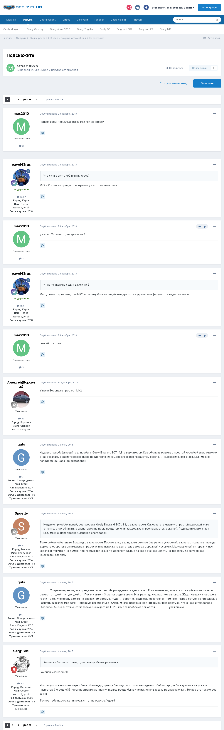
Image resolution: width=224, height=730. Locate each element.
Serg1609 (21, 651)
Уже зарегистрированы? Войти (173, 7)
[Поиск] (193, 20)
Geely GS (105, 29)
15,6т (21, 196)
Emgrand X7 (146, 29)
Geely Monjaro (11, 29)
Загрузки (82, 19)
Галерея (99, 19)
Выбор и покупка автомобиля (59, 69)
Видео (66, 19)
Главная (11, 19)
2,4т (21, 683)
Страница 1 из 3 (53, 99)
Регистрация (209, 7)
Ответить (207, 83)
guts (21, 444)
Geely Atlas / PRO (60, 29)
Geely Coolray (35, 29)
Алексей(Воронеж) (21, 384)
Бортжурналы (48, 19)
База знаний (118, 19)
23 (21, 418)
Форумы (28, 21)
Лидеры (137, 19)
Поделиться (174, 67)
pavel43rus (21, 164)
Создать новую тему (173, 83)
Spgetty (21, 513)
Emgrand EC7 (124, 29)
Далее (27, 99)
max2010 (32, 65)
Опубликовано (58, 113)
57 (21, 545)
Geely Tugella (85, 29)
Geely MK (165, 29)
